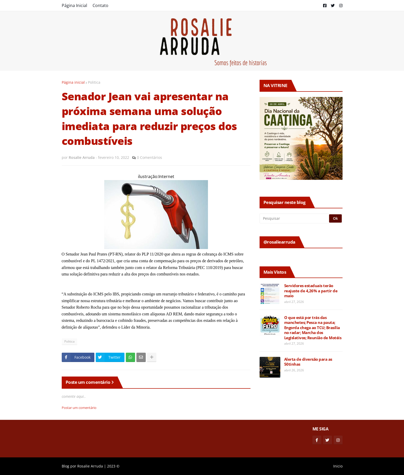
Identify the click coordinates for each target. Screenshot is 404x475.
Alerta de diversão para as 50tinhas (308, 362)
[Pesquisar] (294, 218)
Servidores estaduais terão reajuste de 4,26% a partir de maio (311, 290)
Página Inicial (74, 5)
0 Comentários (149, 157)
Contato (100, 5)
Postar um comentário (79, 407)
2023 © (113, 466)
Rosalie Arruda (90, 466)
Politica (94, 82)
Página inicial (73, 82)
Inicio (338, 466)
